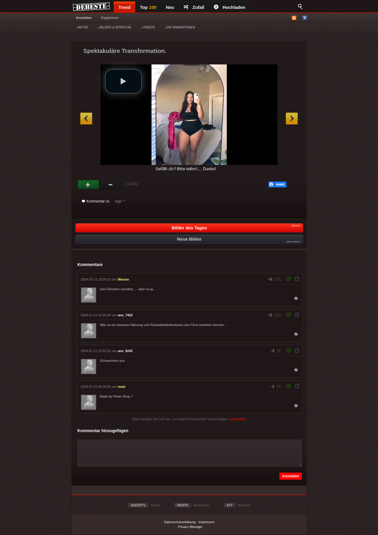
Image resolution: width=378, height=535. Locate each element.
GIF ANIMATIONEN (179, 27)
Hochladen (229, 7)
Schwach (111, 184)
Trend (124, 7)
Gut (88, 184)
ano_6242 (125, 351)
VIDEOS (148, 27)
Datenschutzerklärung (179, 522)
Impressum (206, 522)
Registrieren (109, 18)
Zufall (194, 7)
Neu (170, 7)
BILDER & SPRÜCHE (114, 27)
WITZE (82, 27)
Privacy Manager (190, 526)
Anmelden (84, 18)
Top (148, 7)
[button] (123, 81)
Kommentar (96, 201)
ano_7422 (125, 315)
